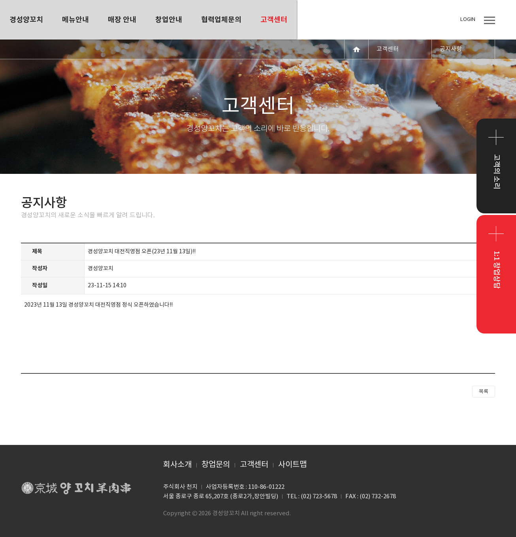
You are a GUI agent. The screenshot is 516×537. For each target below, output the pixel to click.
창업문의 (216, 464)
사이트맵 (292, 464)
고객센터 (254, 464)
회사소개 (177, 464)
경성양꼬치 (76, 20)
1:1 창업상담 (496, 270)
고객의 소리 (496, 171)
